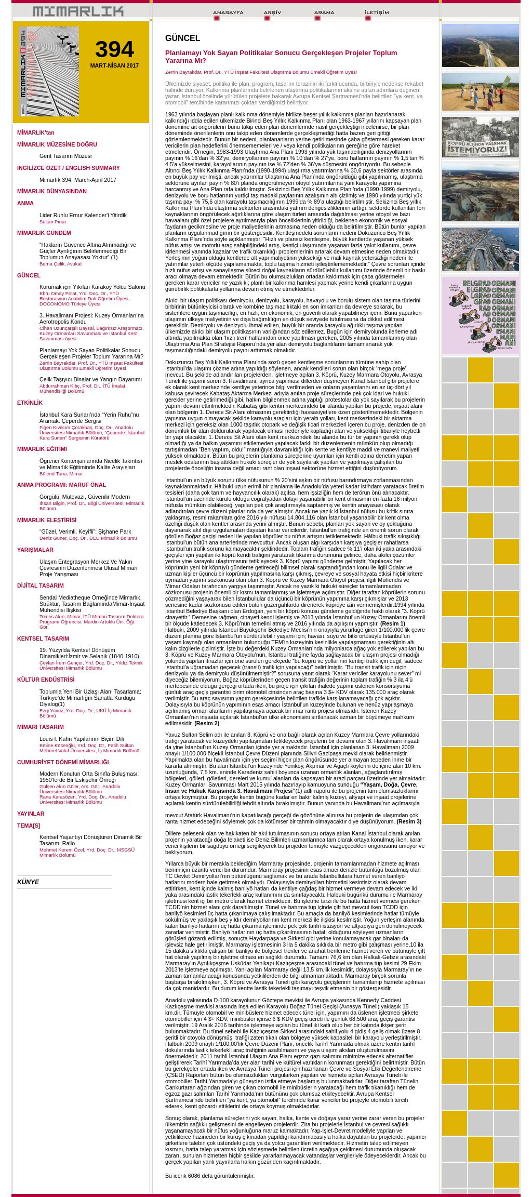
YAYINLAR (31, 813)
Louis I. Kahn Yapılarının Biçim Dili (81, 739)
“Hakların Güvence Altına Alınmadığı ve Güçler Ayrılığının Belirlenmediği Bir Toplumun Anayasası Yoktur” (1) (87, 251)
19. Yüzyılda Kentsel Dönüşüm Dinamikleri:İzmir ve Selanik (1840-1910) (89, 653)
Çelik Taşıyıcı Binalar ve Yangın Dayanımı (90, 379)
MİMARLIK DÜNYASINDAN (52, 191)
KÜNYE (28, 882)
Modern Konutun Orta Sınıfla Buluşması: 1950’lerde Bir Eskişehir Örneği (89, 776)
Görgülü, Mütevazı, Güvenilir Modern (84, 497)
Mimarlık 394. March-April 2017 (77, 180)
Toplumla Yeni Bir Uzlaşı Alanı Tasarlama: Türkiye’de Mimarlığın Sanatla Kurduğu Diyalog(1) (90, 697)
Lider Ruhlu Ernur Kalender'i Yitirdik (83, 215)
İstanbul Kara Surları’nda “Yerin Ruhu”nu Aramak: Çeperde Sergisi (89, 417)
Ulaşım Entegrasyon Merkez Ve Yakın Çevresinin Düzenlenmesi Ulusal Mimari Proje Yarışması (88, 567)
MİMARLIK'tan (36, 132)
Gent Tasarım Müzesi (65, 156)
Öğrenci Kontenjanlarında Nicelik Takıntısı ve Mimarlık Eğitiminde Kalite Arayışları (90, 464)
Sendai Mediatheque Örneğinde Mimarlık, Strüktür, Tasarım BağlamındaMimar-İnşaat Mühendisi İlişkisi (91, 603)
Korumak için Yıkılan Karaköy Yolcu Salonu (92, 287)
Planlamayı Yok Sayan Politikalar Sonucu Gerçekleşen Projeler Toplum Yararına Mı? (91, 353)
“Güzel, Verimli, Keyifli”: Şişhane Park (85, 531)
